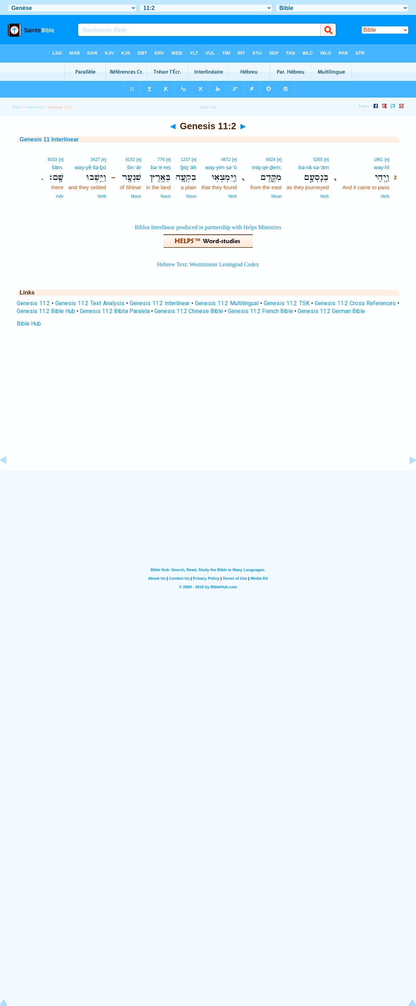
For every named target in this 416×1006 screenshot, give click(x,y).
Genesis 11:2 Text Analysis (89, 303)
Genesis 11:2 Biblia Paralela (115, 311)
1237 (185, 159)
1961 (378, 159)
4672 (226, 159)
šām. (57, 167)
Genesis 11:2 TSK (286, 303)
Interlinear (35, 107)
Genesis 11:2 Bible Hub (46, 311)
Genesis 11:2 (33, 303)
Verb (384, 196)
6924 (271, 159)
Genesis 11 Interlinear (49, 139)
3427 (95, 159)
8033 (52, 159)
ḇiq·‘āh (188, 167)
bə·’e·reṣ (160, 167)
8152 (130, 159)
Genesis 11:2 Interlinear (160, 303)
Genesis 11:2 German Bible (331, 311)
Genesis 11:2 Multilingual (226, 303)
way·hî (381, 167)
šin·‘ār (134, 167)
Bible (16, 107)
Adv (59, 196)
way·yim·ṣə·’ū (221, 167)
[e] (387, 159)
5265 (318, 159)
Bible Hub (29, 323)
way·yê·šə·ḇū (90, 167)
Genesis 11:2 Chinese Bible (188, 311)
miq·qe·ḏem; (267, 167)
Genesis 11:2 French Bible (260, 311)
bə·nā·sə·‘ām (313, 167)
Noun (276, 196)
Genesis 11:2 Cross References (355, 303)
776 (161, 159)
